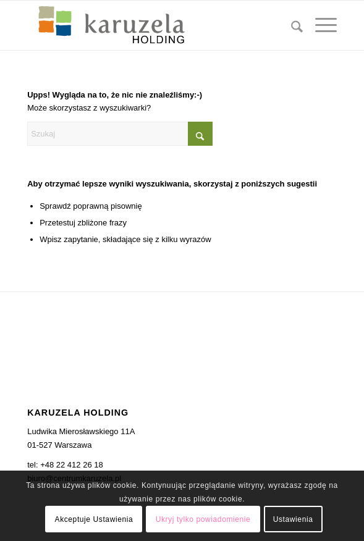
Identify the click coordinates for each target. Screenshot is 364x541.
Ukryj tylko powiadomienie (203, 519)
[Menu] (320, 25)
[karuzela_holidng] (151, 25)
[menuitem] (291, 25)
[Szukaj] (291, 25)
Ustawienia (293, 519)
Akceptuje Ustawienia (94, 519)
